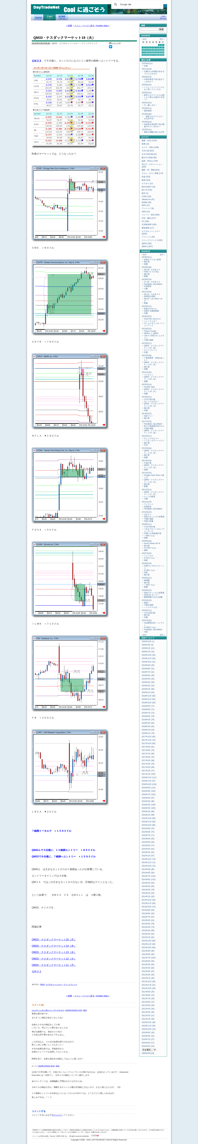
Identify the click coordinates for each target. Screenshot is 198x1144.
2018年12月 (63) (148, 696)
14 (156, 50)
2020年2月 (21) (148, 648)
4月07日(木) (147, 553)
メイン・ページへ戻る (84, 25)
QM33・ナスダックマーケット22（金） (154, 347)
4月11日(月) (147, 502)
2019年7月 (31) (148, 672)
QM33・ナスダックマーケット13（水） (54, 952)
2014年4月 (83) (148, 886)
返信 (85, 1010)
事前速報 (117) (148, 228)
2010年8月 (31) (148, 1036)
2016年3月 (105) (148, 808)
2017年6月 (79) (148, 757)
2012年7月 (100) (148, 958)
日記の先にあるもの (152, 319)
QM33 (42, 984)
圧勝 (146, 352)
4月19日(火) (147, 397)
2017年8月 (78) (148, 750)
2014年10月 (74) (148, 866)
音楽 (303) (146, 177)
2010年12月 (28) (148, 1022)
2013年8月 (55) (148, 913)
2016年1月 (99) (148, 815)
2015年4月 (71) (148, 845)
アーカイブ (149, 638)
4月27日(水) (147, 292)
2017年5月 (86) (148, 760)
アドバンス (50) (148, 237)
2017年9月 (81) (148, 747)
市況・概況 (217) (149, 218)
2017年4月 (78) (148, 764)
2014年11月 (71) (148, 862)
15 (160, 50)
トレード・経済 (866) (150, 215)
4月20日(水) (147, 384)
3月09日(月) (147, 77)
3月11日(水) (147, 69)
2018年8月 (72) (148, 709)
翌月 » (162, 39)
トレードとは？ (150, 321)
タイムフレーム (150, 350)
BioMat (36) (146, 202)
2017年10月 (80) (148, 743)
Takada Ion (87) (148, 199)
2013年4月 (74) (148, 927)
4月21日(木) (147, 372)
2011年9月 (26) (148, 992)
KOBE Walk (62, 17)
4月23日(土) (147, 343)
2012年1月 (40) (148, 978)
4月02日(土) (147, 610)
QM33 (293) (147, 243)
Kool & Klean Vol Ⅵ (152, 543)
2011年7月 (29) (148, 998)
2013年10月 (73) (148, 907)
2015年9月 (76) (148, 828)
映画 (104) (146, 180)
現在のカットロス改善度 (154, 517)
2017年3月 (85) (148, 767)
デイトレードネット (38, 17)
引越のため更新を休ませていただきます (154, 72)
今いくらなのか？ (151, 401)
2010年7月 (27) (148, 1039)
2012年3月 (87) (148, 971)
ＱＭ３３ (36, 60)
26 (150, 55)
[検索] (137, 4)
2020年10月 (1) (148, 641)
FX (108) (145, 221)
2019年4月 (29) (148, 682)
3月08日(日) (147, 85)
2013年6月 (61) (148, 920)
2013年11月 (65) (148, 903)
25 (147, 55)
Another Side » (102, 25)
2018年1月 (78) (148, 733)
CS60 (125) (146, 196)
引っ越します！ (150, 105)
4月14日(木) (147, 460)
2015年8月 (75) (148, 832)
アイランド (148, 504)
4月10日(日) (147, 512)
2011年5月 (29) (148, 1005)
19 (150, 52)
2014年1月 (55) (148, 896)
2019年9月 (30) (148, 665)
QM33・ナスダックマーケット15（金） (154, 431)
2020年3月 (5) (147, 645)
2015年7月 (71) (148, 835)
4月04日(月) (147, 590)
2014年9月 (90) (148, 869)
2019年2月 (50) (148, 689)
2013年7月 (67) (148, 917)
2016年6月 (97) (148, 798)
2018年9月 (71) (148, 706)
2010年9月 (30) (148, 1032)
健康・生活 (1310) (149, 140)
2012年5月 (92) (148, 964)
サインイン (57, 1115)
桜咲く (147, 603)
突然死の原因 (149, 296)
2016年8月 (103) (148, 791)
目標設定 (147, 507)
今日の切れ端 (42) (149, 154)
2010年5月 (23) (148, 1046)
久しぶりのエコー (151, 438)
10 (143, 50)
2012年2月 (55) (148, 975)
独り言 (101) (147, 190)
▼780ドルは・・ (151, 570)
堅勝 (146, 276)
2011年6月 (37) (148, 1002)
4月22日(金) (147, 355)
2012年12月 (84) (148, 941)
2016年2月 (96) (148, 811)
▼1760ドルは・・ (151, 548)
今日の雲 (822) (148, 151)
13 (153, 50)
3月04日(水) (147, 93)
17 (143, 52)
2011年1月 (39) (148, 1019)
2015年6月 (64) (148, 839)
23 (163, 52)
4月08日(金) (147, 541)
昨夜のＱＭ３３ (150, 309)
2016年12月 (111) (149, 777)
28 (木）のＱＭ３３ (152, 270)
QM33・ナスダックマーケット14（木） (54, 945)
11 (147, 50)
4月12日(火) (147, 490)
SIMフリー (148, 416)
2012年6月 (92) (148, 961)
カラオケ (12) (147, 183)
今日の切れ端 (149, 399)
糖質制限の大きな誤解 (153, 597)
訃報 (146, 66)
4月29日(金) (147, 267)
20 (153, 52)
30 (163, 55)
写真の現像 (148, 521)
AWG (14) (146, 212)
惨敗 (146, 550)
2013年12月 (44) (148, 900)
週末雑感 (147, 111)
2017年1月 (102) (148, 774)
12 (150, 50)
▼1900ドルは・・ (151, 627)
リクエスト (148, 375)
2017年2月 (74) (148, 771)
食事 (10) (145, 144)
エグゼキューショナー (54, 984)
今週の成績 (148, 340)
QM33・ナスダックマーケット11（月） (54, 965)
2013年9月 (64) (148, 910)
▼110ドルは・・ (151, 558)
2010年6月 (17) (148, 1043)
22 (160, 52)
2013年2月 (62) (148, 934)
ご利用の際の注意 (163, 17)
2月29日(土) (147, 108)
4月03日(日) (147, 600)
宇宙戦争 (147, 286)
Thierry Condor (150, 331)
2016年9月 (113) (148, 788)
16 (163, 50)
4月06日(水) (147, 563)
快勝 (146, 264)
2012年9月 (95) (148, 951)
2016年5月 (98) (148, 801)
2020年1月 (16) (148, 652)
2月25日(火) (147, 129)
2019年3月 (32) (148, 686)
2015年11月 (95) (148, 822)
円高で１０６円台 (151, 272)
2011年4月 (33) (148, 1009)
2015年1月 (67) (148, 856)
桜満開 (147, 580)
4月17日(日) (147, 421)
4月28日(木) (147, 279)
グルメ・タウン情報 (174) (152, 173)
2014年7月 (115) (148, 876)
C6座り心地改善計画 (152, 533)
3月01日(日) (147, 103)
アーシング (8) (148, 208)
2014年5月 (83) (148, 883)
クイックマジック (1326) (152, 240)
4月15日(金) (147, 448)
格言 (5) (145, 193)
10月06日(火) (147, 63)
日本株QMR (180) (149, 224)
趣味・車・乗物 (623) (150, 170)
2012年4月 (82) (148, 968)
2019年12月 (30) (148, 655)
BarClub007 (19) (148, 187)
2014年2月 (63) (148, 893)
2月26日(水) (147, 122)
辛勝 (146, 313)
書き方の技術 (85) (149, 157)
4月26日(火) (147, 306)
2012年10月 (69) (148, 947)
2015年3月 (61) (148, 849)
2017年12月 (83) (148, 737)
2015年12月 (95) (148, 818)
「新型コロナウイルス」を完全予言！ (154, 117)
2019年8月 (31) (148, 669)
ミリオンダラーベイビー (154, 441)
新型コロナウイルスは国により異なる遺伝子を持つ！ (154, 97)
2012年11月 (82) (148, 944)
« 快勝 (69, 25)
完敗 (146, 572)
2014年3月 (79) (148, 890)
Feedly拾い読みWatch (153, 284)
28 (156, 55)
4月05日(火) (147, 578)
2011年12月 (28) (148, 981)
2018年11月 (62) (148, 699)
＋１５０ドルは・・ (152, 607)
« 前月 (144, 39)
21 (156, 52)
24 (143, 55)
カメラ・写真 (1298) (150, 147)
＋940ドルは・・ (151, 536)
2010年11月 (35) (148, 1026)
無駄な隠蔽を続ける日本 (154, 132)
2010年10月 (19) (148, 1029)
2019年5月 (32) (148, 679)
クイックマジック (70, 984)
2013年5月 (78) (148, 924)
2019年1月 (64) (148, 692)
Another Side (149, 387)
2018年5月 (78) (148, 720)
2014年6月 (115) (148, 879)
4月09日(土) (147, 524)
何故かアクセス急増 (152, 259)
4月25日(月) (147, 316)
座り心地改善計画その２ (154, 426)
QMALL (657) (147, 246)
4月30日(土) (147, 257)
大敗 (146, 632)
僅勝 (146, 381)
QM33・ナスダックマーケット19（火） (154, 390)
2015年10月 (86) (148, 825)
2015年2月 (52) (148, 852)
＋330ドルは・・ (151, 585)
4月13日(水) (147, 473)
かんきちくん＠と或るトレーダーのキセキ (48, 1010)
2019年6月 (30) (148, 675)
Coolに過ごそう (49, 17)
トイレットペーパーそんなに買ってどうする (154, 88)
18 (147, 52)
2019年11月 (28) (148, 658)
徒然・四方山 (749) (150, 161)
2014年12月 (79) (148, 859)
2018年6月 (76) (148, 716)
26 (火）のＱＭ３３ (152, 294)
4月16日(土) (147, 436)
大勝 (146, 289)
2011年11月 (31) (148, 985)
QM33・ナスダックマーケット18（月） (54, 939)
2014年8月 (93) (148, 873)
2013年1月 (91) (148, 937)
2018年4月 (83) (148, 723)
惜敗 (146, 560)
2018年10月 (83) (148, 703)
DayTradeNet (46, 7)
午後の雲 (147, 463)
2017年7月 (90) (148, 754)
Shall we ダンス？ (151, 595)
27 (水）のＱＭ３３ (152, 282)
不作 (146, 445)
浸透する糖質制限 (151, 311)
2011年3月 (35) (148, 1012)
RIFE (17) (146, 205)
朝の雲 (147, 262)
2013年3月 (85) (148, 930)
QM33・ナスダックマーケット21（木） (154, 363)
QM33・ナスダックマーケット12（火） (54, 958)
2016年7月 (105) (148, 794)
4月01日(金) (147, 620)
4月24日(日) (147, 329)
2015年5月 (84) (148, 842)
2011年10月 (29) (148, 988)
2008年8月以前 (148, 1053)
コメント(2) (116, 43)
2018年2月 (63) (148, 730)
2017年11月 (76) (148, 740)
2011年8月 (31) (148, 995)
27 (153, 55)
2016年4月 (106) (148, 805)
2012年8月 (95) (148, 954)
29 (160, 55)
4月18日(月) (147, 413)
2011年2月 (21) (148, 1015)
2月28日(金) (147, 114)
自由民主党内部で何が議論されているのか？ (154, 125)
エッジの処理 (149, 496)
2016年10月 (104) (149, 784)
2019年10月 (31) (148, 662)
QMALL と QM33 (151, 333)
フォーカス (148, 556)
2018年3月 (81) (148, 726)
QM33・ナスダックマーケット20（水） (154, 378)
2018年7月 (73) (148, 713)
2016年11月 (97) (148, 781)
